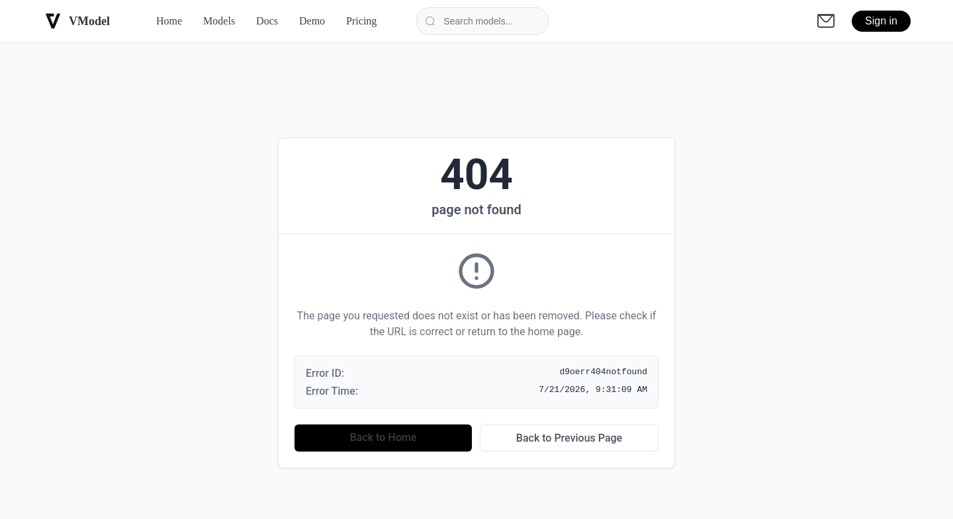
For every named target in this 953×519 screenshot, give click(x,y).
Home (169, 20)
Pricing (361, 20)
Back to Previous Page (569, 438)
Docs (267, 20)
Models (219, 20)
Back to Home (383, 437)
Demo (312, 20)
